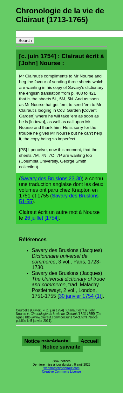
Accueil (90, 341)
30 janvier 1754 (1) (80, 296)
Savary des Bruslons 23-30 (51, 178)
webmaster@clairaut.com (61, 368)
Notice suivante (61, 347)
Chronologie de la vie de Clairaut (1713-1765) (60, 15)
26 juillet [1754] (41, 218)
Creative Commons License (61, 371)
